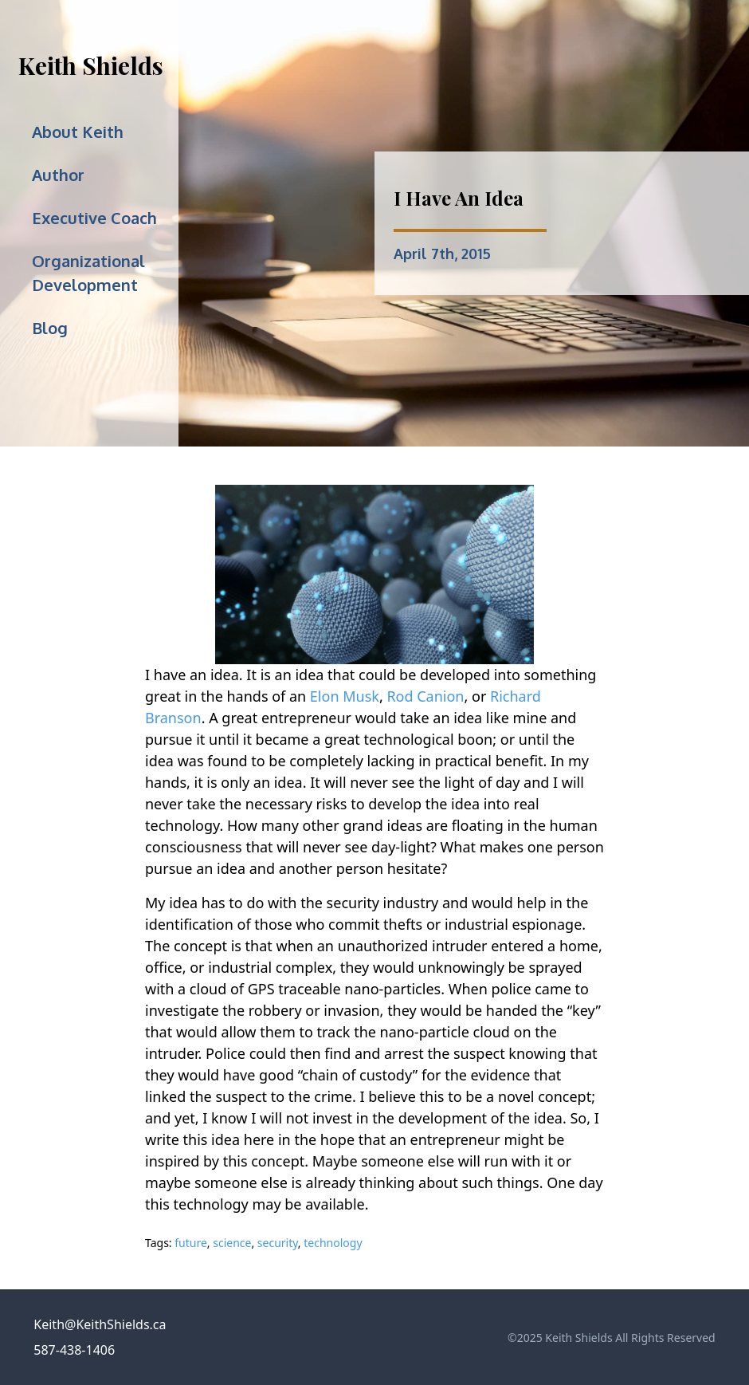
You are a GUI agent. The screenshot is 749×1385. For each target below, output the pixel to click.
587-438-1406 (74, 1350)
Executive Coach (94, 217)
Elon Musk (344, 696)
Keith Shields (90, 65)
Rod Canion (425, 696)
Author (58, 174)
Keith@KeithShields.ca (99, 1324)
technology (333, 1242)
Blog (50, 327)
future (191, 1242)
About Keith (78, 131)
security (277, 1242)
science (232, 1242)
